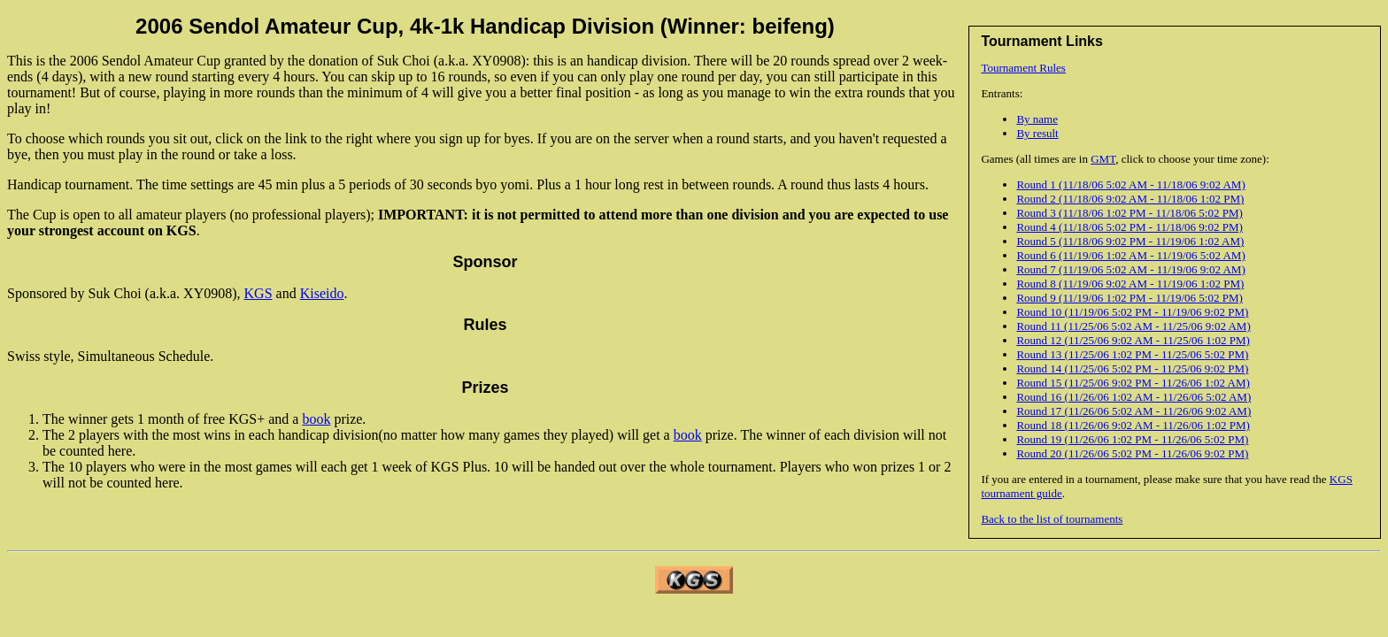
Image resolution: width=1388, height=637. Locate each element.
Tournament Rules (1023, 67)
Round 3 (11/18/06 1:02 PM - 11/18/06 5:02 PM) (1129, 212)
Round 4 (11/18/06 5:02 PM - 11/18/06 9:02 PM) (1129, 227)
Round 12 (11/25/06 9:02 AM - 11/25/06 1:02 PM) (1132, 340)
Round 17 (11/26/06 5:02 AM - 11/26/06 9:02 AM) (1133, 411)
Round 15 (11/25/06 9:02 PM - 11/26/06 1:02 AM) (1132, 382)
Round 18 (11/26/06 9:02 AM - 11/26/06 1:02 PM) (1132, 425)
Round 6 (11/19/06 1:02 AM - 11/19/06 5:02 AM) (1130, 255)
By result (1037, 133)
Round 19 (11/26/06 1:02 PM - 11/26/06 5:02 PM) (1132, 439)
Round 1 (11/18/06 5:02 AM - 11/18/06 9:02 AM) (1130, 184)
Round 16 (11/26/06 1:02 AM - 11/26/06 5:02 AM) (1133, 396)
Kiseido (322, 293)
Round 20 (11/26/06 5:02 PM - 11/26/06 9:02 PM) (1132, 453)
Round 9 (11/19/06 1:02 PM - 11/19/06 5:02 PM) (1129, 297)
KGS (258, 293)
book (316, 418)
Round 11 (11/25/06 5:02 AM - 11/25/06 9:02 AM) (1133, 326)
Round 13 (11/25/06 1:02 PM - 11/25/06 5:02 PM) (1132, 354)
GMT (1103, 158)
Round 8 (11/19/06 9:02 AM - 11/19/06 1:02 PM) (1130, 283)
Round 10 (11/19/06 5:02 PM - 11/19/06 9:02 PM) (1132, 311)
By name (1037, 119)
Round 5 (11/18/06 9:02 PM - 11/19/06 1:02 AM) (1130, 241)
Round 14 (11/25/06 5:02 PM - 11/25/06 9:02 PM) (1132, 368)
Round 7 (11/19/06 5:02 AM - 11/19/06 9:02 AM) (1130, 269)
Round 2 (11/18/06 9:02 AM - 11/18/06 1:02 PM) (1130, 198)
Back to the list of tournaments (1051, 519)
